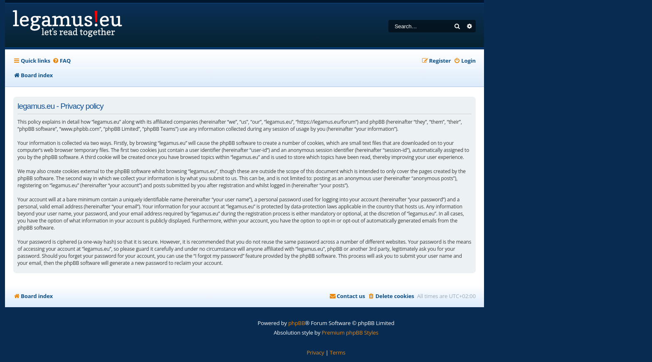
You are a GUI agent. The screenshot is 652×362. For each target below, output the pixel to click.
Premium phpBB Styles (350, 332)
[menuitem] (61, 61)
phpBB (296, 323)
